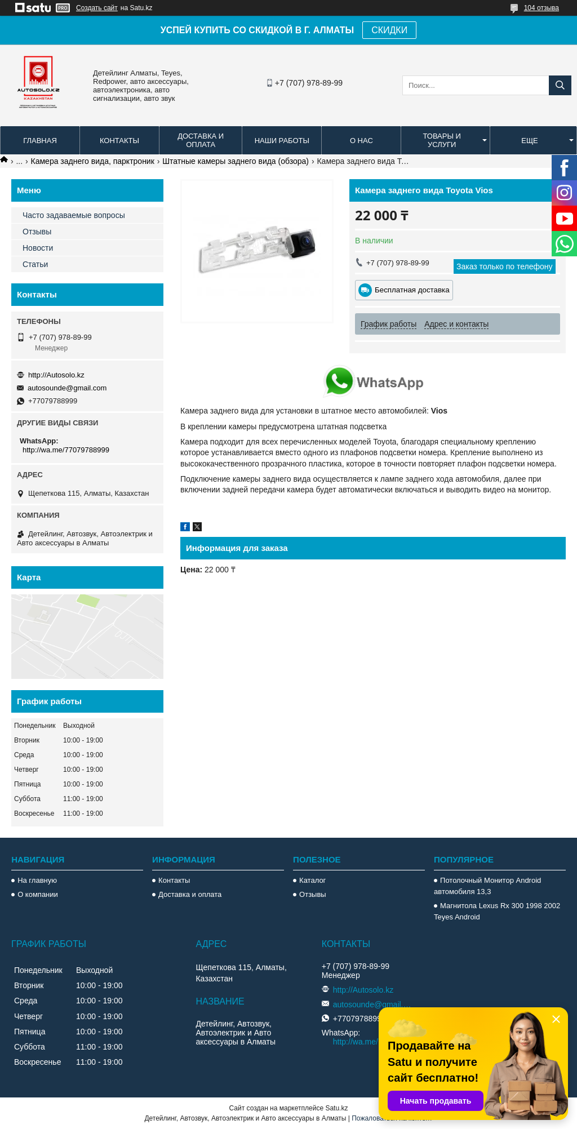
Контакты (119, 140)
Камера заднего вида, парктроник (92, 161)
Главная (40, 140)
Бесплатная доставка (412, 290)
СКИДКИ (389, 30)
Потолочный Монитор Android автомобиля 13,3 (487, 886)
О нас (361, 140)
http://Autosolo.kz (56, 375)
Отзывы (37, 231)
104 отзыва (541, 8)
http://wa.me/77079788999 (66, 450)
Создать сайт (97, 8)
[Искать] (560, 85)
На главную (37, 880)
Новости (38, 247)
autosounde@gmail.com (67, 388)
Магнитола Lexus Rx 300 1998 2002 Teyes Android (497, 911)
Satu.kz (336, 1108)
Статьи (35, 264)
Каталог (312, 880)
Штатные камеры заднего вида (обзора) (235, 161)
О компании (37, 894)
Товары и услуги (442, 140)
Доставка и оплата (200, 140)
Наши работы (282, 140)
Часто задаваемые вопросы (74, 215)
